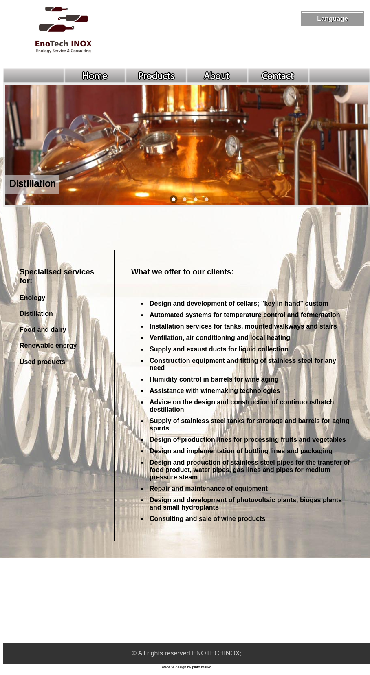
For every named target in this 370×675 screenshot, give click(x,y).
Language (332, 18)
